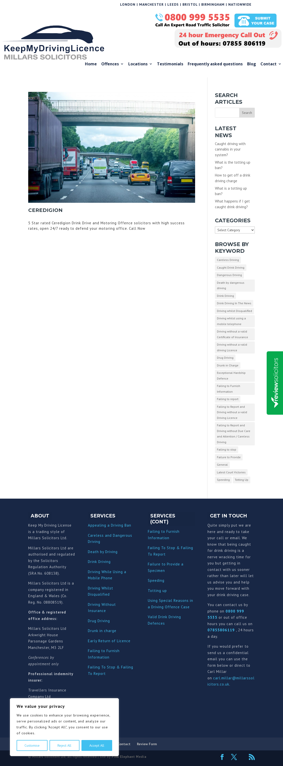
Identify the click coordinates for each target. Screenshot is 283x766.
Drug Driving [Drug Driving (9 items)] (225, 357)
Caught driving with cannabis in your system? (230, 149)
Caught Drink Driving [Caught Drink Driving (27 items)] (230, 267)
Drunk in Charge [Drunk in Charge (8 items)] (227, 365)
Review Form (147, 744)
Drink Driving (99, 561)
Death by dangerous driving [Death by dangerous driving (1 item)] (230, 285)
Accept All (96, 745)
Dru (91, 630)
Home (91, 64)
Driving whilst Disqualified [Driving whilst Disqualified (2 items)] (234, 311)
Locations (138, 64)
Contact (268, 64)
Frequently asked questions (215, 64)
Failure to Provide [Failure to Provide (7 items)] (229, 457)
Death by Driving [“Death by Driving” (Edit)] (103, 551)
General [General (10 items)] (222, 464)
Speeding (156, 580)
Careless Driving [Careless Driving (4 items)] (228, 260)
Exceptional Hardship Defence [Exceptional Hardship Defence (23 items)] (231, 375)
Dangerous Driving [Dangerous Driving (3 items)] (229, 275)
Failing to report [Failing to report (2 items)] (227, 399)
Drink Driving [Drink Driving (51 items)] (225, 296)
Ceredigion (45, 210)
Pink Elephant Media (129, 757)
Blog (251, 64)
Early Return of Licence (109, 640)
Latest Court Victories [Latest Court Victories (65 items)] (231, 472)
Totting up (157, 590)
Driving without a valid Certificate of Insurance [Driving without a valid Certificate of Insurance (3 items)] (232, 334)
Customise (32, 745)
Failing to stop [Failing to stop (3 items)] (226, 449)
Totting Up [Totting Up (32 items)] (241, 480)
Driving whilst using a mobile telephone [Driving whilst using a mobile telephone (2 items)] (231, 321)
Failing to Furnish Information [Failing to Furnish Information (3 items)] (228, 388)
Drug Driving (99, 620)
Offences (110, 64)
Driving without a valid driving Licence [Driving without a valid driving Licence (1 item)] (232, 347)
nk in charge (105, 630)
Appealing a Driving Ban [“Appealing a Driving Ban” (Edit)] (109, 525)
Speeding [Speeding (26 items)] (223, 480)
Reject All (64, 745)
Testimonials (170, 64)
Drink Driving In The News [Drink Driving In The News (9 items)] (234, 303)
